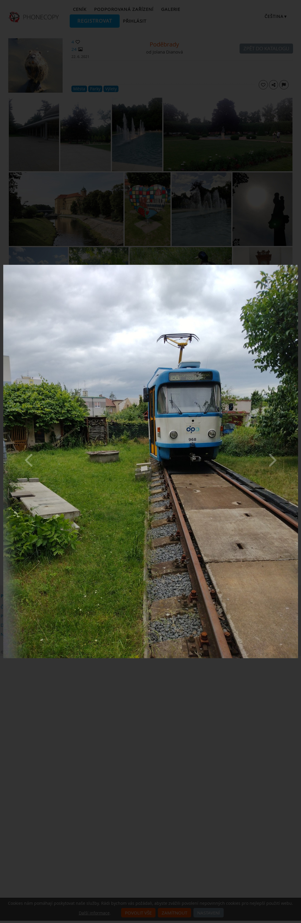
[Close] (296, 266)
